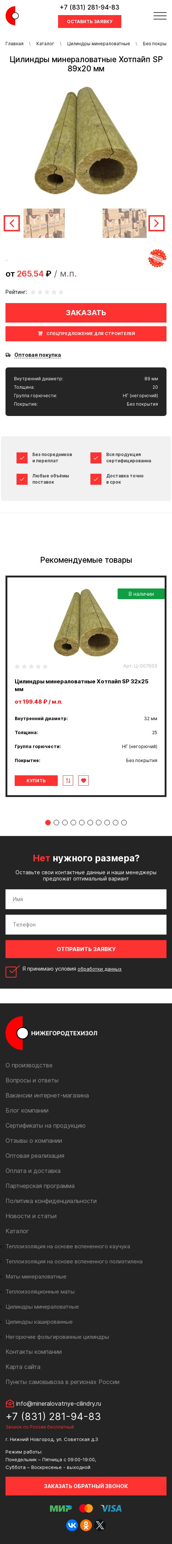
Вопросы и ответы (32, 1080)
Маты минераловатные (36, 1276)
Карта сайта (23, 1366)
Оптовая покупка (37, 355)
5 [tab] (82, 822)
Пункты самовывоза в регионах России (62, 1381)
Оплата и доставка (33, 1170)
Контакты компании (34, 1351)
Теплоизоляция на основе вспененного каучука (68, 1246)
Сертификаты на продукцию (46, 1125)
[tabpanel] (86, 686)
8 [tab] (107, 822)
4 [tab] (73, 822)
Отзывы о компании (34, 1140)
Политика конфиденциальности (51, 1201)
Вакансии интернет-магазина (47, 1095)
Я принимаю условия (72, 968)
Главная (15, 43)
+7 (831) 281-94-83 (89, 7)
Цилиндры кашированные (39, 1321)
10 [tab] (124, 822)
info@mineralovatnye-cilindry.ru (58, 1403)
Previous (12, 223)
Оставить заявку (89, 21)
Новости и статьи (31, 1216)
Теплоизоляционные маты (40, 1291)
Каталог (45, 43)
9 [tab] (115, 822)
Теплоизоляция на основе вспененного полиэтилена (74, 1261)
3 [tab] (65, 822)
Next (156, 223)
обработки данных (100, 969)
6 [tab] (90, 822)
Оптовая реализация (35, 1155)
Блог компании (27, 1110)
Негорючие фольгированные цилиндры (57, 1336)
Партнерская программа (40, 1185)
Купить (36, 780)
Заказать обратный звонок (86, 1486)
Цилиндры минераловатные (98, 43)
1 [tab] (48, 822)
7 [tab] (98, 822)
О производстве (29, 1065)
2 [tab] (56, 822)
